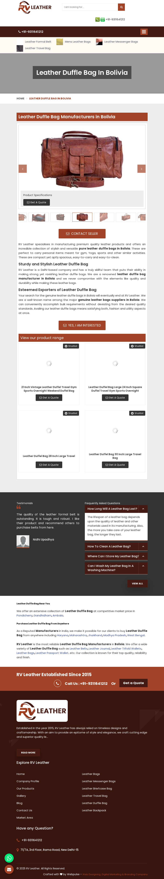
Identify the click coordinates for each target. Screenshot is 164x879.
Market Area (25, 817)
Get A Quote (49, 397)
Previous (23, 169)
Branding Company (136, 874)
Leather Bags (25, 653)
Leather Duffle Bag (94, 803)
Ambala (58, 615)
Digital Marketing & (113, 874)
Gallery (21, 796)
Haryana (62, 635)
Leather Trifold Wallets (126, 648)
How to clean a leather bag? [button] (109, 546)
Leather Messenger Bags (117, 42)
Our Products (25, 788)
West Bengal (136, 635)
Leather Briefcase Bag (97, 788)
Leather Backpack (94, 810)
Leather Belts (79, 648)
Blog (19, 803)
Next (141, 169)
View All (137, 583)
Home (21, 98)
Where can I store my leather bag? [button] (113, 556)
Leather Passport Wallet (52, 653)
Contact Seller (82, 233)
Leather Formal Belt (34, 42)
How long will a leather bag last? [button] (112, 509)
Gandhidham (42, 615)
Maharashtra (78, 635)
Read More (28, 752)
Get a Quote (133, 683)
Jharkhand (95, 635)
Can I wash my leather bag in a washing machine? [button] (111, 568)
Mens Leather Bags (73, 42)
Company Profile (28, 781)
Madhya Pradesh (114, 635)
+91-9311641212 (110, 19)
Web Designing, (91, 874)
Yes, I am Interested (82, 325)
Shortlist (71, 346)
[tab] (116, 509)
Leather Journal (99, 648)
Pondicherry (24, 615)
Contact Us (24, 810)
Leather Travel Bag (33, 48)
